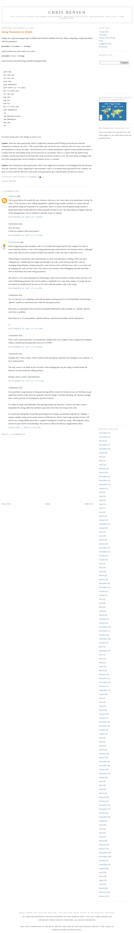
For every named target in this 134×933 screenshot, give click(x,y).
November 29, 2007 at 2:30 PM (25, 235)
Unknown (12, 196)
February (102, 468)
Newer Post (6, 504)
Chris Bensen (67, 12)
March (101, 441)
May (101, 460)
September (103, 484)
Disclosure (103, 47)
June (101, 496)
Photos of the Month (107, 38)
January (102, 472)
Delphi (12, 181)
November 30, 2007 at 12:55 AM (26, 381)
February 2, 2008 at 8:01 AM (24, 427)
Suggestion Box (105, 43)
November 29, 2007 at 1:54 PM (25, 217)
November (103, 433)
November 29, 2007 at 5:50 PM (25, 347)
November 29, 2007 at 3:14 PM (25, 288)
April (101, 464)
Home (47, 504)
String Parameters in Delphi (17, 32)
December (103, 445)
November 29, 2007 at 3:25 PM (25, 328)
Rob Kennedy (13, 242)
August (102, 453)
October (102, 555)
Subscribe (103, 35)
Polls (101, 41)
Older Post (89, 504)
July (100, 456)
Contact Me (103, 32)
